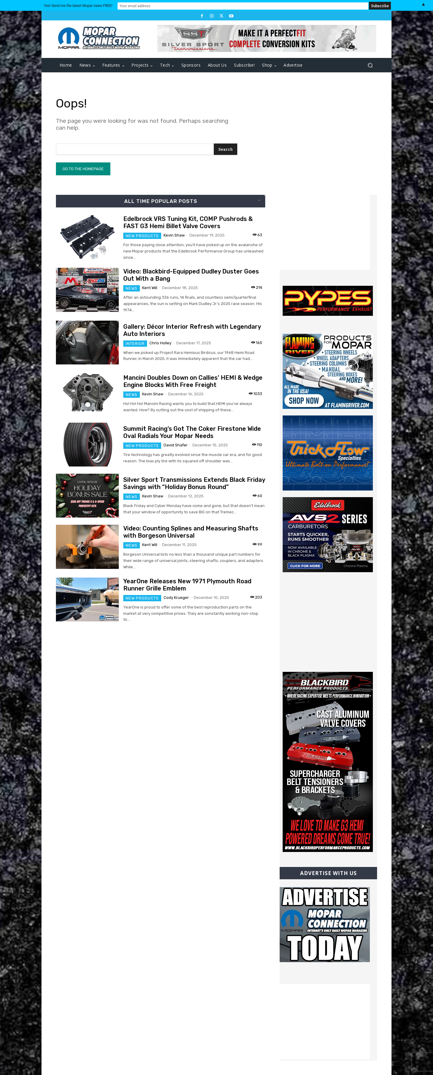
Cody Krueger (176, 597)
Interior (135, 343)
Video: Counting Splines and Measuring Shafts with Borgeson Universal (190, 532)
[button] (370, 65)
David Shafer (176, 445)
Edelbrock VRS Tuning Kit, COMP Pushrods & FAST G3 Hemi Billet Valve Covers (188, 222)
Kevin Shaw (174, 235)
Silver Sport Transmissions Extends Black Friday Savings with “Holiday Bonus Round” (194, 483)
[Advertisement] (325, 232)
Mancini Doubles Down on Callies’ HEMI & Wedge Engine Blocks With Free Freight (193, 381)
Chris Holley (160, 343)
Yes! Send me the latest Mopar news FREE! (167, 5)
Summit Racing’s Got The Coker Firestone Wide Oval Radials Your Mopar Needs (192, 432)
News (131, 288)
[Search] (225, 149)
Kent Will (149, 287)
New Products (142, 236)
